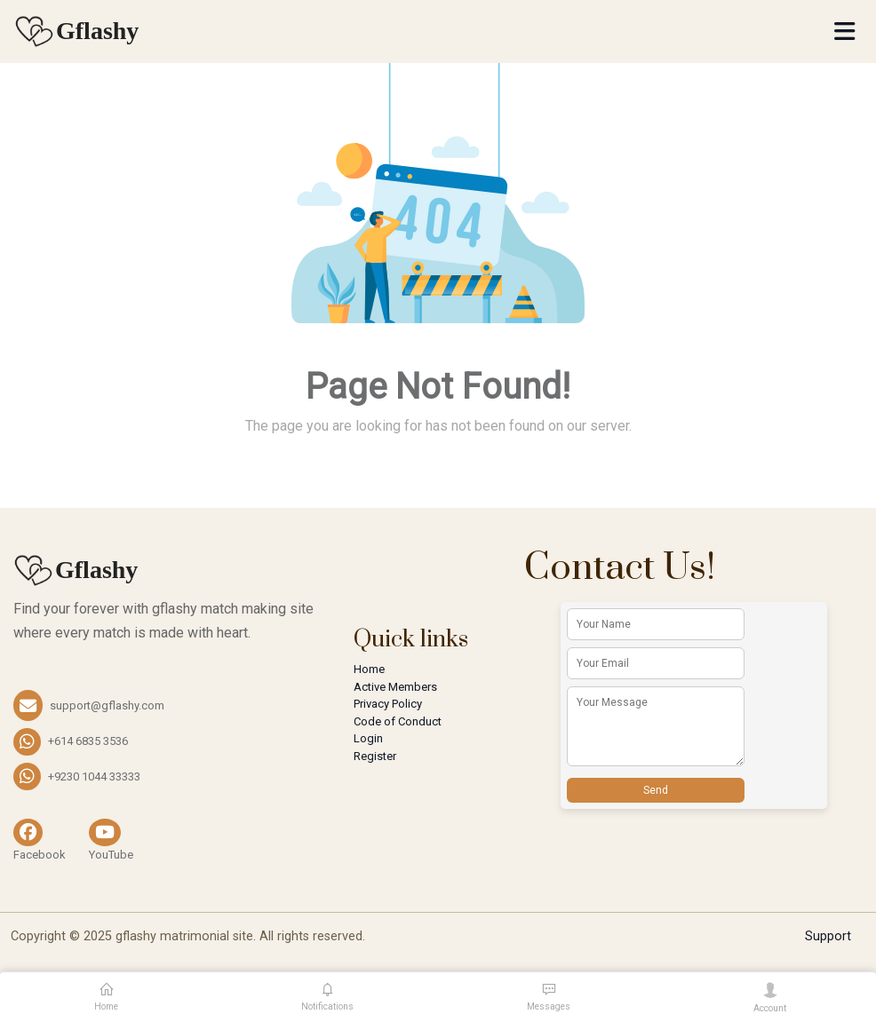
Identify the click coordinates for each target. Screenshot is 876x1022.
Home (369, 669)
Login (368, 738)
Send (655, 790)
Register (375, 756)
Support (828, 936)
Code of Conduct (398, 721)
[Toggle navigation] (844, 31)
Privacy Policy (388, 703)
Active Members (395, 686)
